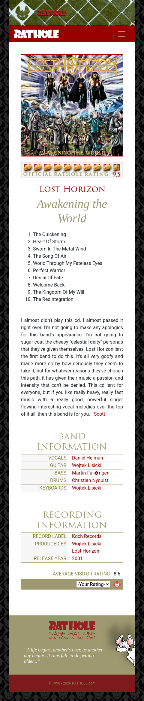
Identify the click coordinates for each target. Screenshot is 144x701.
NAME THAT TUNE (72, 635)
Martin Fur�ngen (91, 473)
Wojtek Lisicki (86, 465)
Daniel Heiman (87, 458)
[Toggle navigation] (121, 34)
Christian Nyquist (90, 480)
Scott (99, 414)
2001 (77, 558)
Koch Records (87, 536)
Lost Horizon (72, 189)
